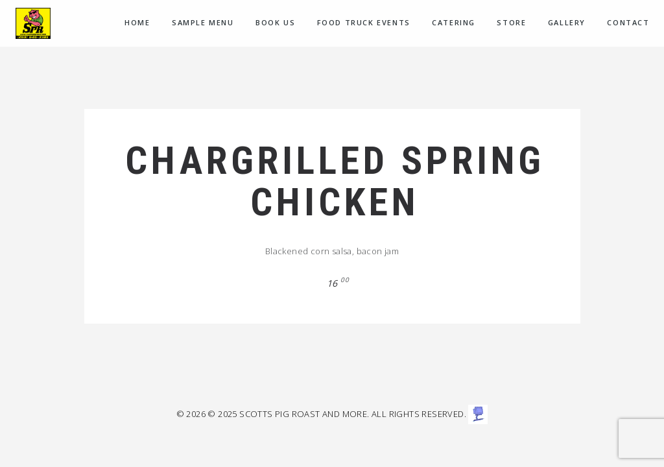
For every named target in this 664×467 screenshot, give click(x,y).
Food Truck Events (363, 22)
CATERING (453, 22)
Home (137, 22)
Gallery (567, 22)
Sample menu (203, 22)
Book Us (275, 22)
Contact (628, 22)
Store (511, 22)
